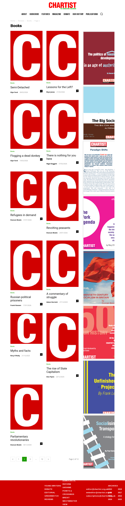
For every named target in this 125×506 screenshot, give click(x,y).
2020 (110, 496)
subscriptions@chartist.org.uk (100, 496)
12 (42, 459)
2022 (110, 489)
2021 (110, 492)
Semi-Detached (19, 87)
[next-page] (48, 459)
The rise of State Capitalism (56, 370)
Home (12, 21)
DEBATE (48, 489)
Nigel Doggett (51, 164)
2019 (110, 499)
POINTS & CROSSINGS (68, 492)
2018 (120, 489)
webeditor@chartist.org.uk (99, 492)
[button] (101, 14)
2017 (120, 492)
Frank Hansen (15, 305)
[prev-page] (12, 459)
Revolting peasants (58, 228)
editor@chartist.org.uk (97, 489)
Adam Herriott (52, 302)
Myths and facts (20, 350)
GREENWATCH (51, 496)
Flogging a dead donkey (25, 155)
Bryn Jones (50, 92)
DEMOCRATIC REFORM (69, 482)
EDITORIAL (49, 492)
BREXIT (66, 497)
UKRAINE (66, 487)
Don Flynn (50, 377)
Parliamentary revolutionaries (19, 438)
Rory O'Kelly (15, 356)
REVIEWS (48, 499)
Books (29, 21)
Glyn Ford (14, 92)
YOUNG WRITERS (52, 485)
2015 (120, 499)
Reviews (21, 21)
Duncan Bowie (15, 220)
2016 (120, 496)
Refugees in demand (23, 215)
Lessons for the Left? (59, 87)
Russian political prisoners (20, 298)
